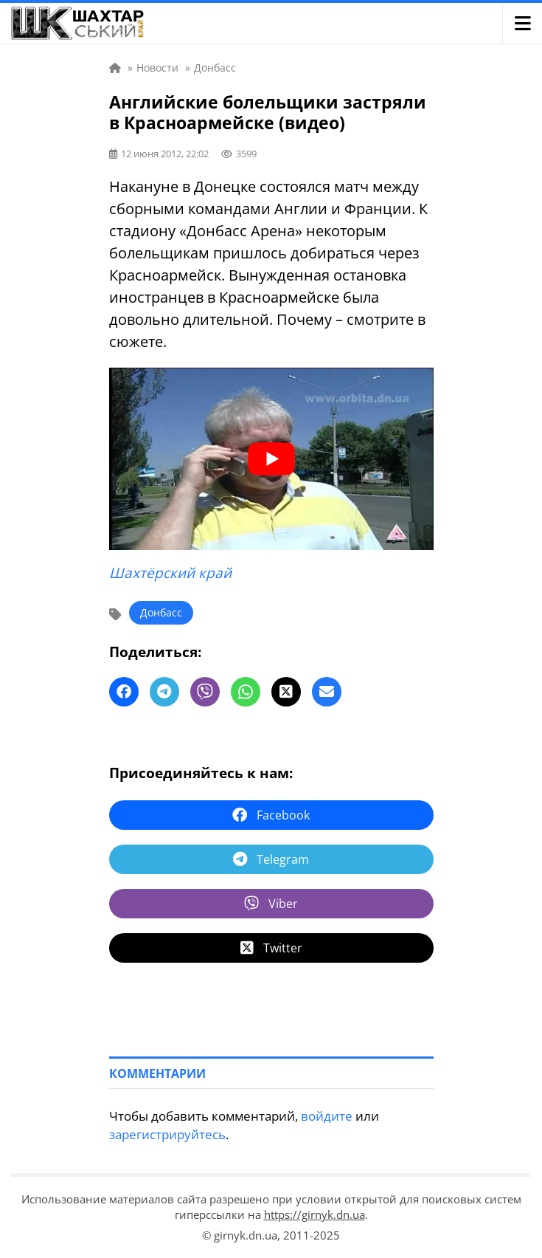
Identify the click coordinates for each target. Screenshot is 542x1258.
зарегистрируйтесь (167, 1134)
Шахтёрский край (170, 572)
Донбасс (161, 612)
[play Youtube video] (271, 459)
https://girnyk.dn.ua (314, 1214)
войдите (326, 1115)
